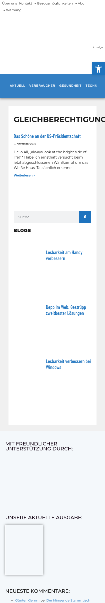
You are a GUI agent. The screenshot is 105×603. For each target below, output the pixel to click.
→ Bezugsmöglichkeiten (53, 3)
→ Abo (79, 3)
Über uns (9, 3)
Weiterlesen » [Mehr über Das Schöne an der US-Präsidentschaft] (24, 175)
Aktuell (17, 85)
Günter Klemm (27, 600)
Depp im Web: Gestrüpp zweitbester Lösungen (66, 310)
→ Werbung (12, 10)
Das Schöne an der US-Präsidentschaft (47, 136)
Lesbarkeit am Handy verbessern (64, 255)
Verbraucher (42, 85)
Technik (93, 85)
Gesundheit (70, 85)
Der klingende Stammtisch (68, 600)
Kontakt (25, 3)
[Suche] (85, 217)
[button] (98, 68)
